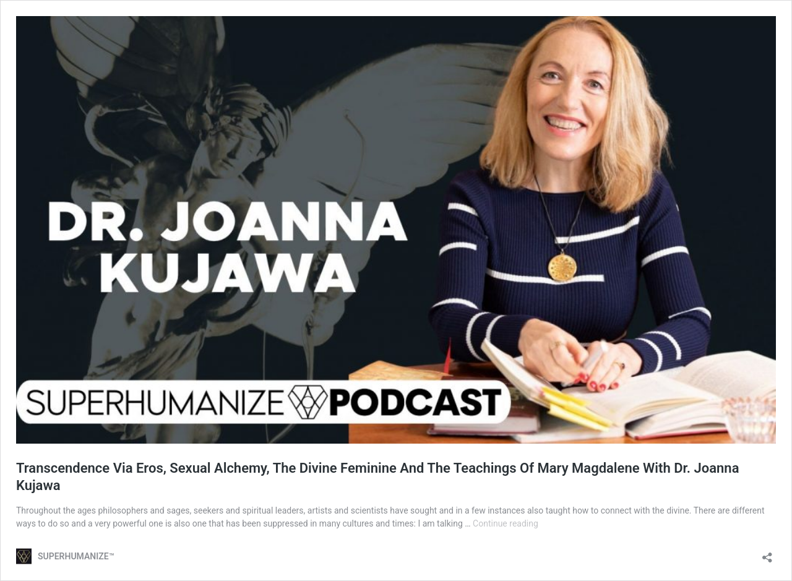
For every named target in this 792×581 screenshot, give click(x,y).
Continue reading (505, 523)
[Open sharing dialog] (767, 553)
